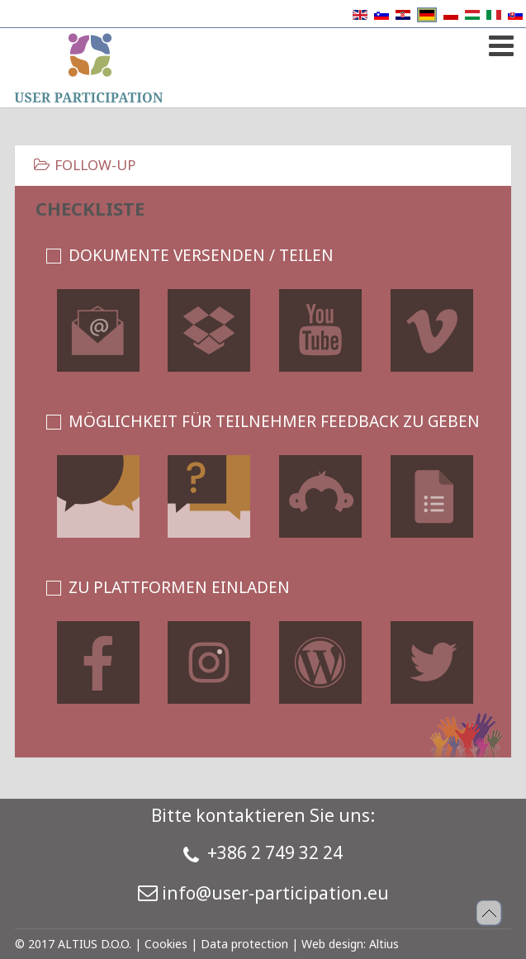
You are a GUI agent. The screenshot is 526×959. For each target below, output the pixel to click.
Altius (384, 944)
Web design (332, 944)
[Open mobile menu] (499, 42)
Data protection (244, 944)
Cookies (166, 944)
